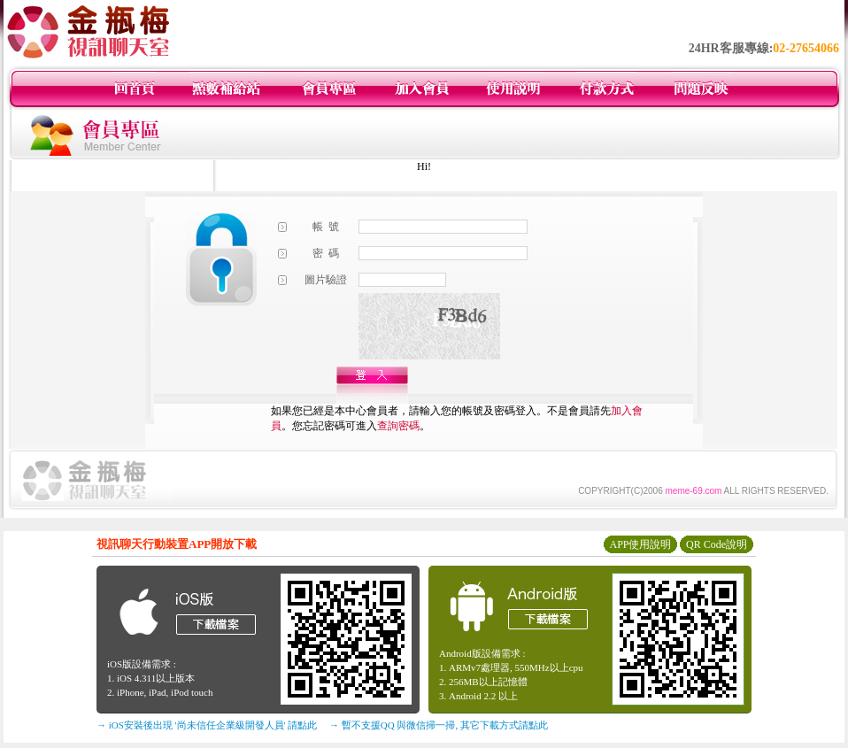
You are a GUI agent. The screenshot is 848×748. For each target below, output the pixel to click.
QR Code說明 (716, 544)
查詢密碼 (398, 426)
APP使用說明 (640, 544)
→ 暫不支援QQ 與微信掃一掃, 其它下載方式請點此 (438, 725)
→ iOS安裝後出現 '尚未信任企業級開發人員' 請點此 (206, 725)
